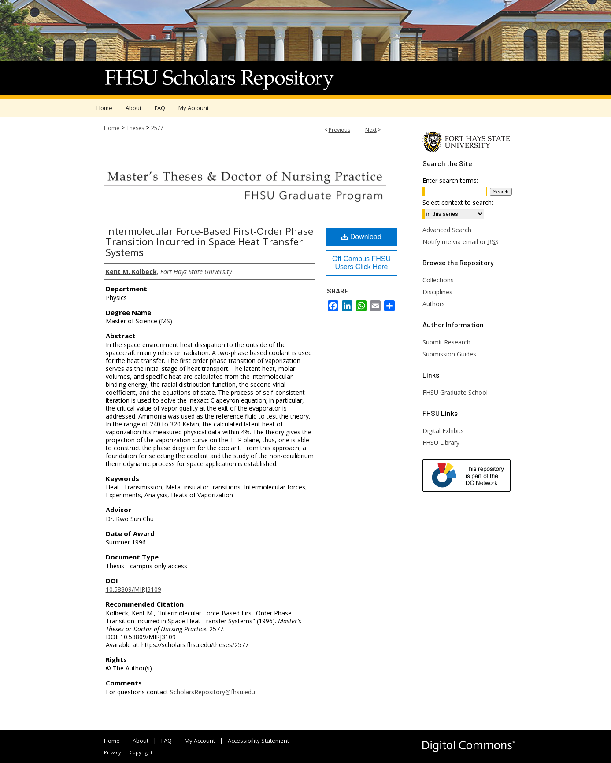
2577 (157, 128)
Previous (339, 129)
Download (361, 237)
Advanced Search (446, 230)
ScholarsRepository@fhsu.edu (212, 692)
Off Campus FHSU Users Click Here (361, 262)
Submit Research (446, 342)
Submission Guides (449, 354)
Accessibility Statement (258, 740)
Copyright (141, 752)
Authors (433, 304)
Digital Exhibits (443, 430)
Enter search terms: (450, 180)
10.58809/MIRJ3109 (133, 589)
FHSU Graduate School (455, 392)
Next (371, 129)
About (140, 740)
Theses (135, 128)
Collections (438, 280)
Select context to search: (457, 202)
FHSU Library (440, 442)
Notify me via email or (460, 241)
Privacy (112, 752)
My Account (200, 740)
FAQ (166, 740)
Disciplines (437, 292)
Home (111, 128)
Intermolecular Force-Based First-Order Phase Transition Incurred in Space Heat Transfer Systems (209, 241)
